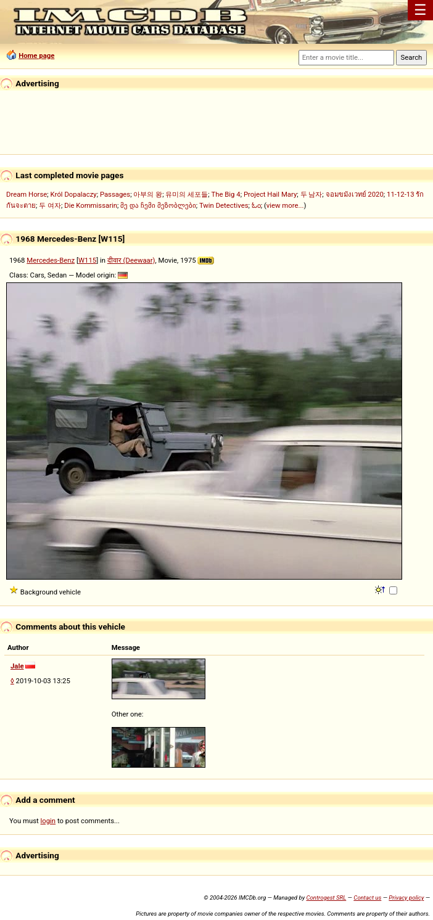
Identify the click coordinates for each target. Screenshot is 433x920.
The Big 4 (225, 194)
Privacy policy (406, 897)
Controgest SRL (326, 897)
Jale (17, 666)
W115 (87, 260)
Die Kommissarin (90, 205)
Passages (115, 194)
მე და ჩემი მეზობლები (158, 205)
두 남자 (311, 194)
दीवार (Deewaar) (131, 260)
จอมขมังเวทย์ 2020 (355, 194)
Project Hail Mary (270, 194)
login (48, 820)
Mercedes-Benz (51, 260)
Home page (36, 55)
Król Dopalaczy (74, 194)
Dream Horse (26, 194)
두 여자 (50, 205)
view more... (285, 205)
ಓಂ (256, 205)
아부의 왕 (147, 194)
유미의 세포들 (186, 194)
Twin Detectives (224, 205)
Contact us (367, 897)
